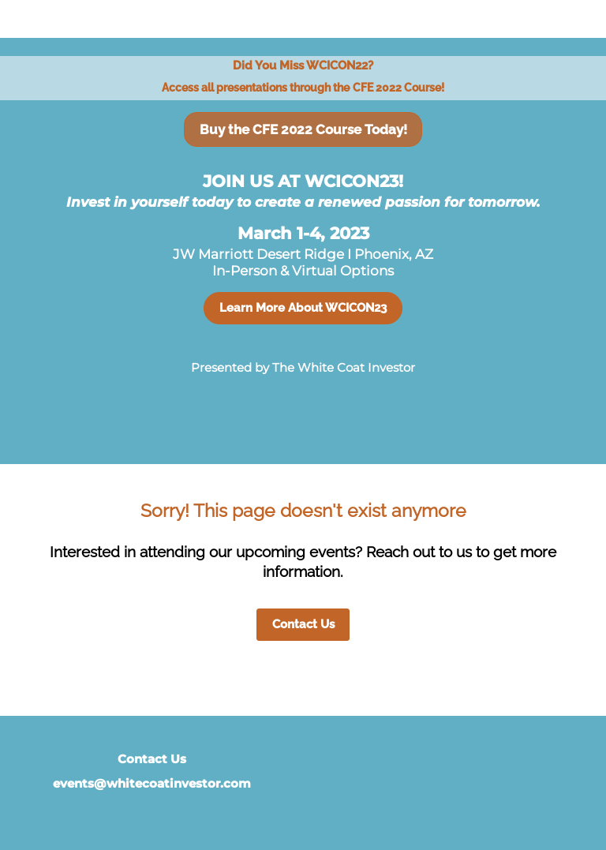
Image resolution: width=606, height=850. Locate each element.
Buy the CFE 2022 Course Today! (303, 129)
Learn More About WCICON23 (303, 308)
